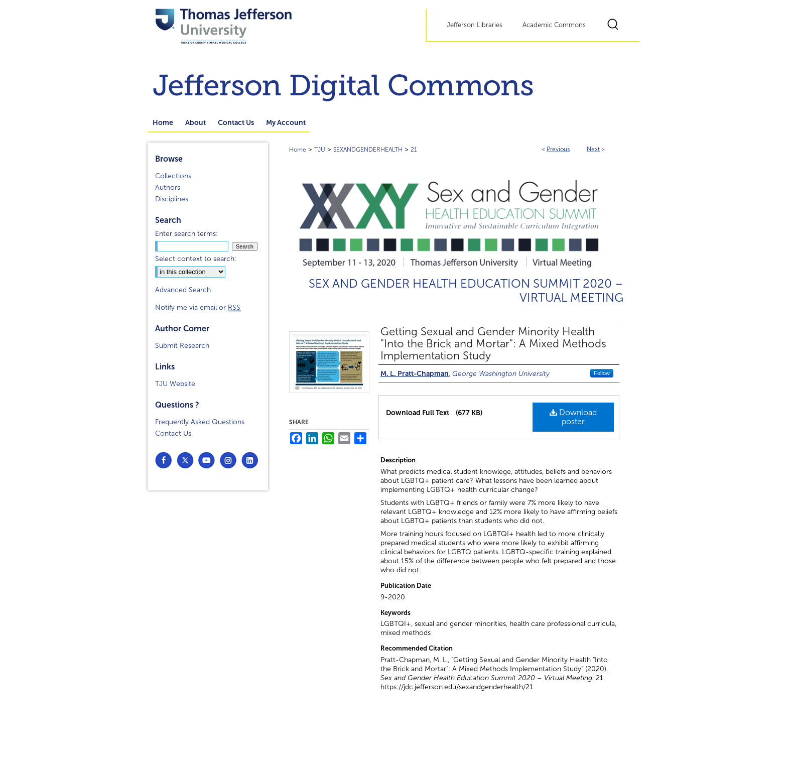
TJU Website (175, 384)
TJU (319, 149)
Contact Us (173, 433)
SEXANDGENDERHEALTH (368, 149)
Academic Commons (554, 25)
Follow (602, 373)
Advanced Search (183, 290)
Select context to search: (195, 259)
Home (297, 149)
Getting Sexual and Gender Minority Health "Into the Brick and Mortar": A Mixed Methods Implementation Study (493, 344)
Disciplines (171, 199)
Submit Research (182, 345)
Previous (558, 149)
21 (414, 149)
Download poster (573, 417)
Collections (173, 176)
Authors (167, 187)
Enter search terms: (186, 233)
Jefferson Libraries (474, 25)
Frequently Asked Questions (199, 422)
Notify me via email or (197, 307)
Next (593, 149)
